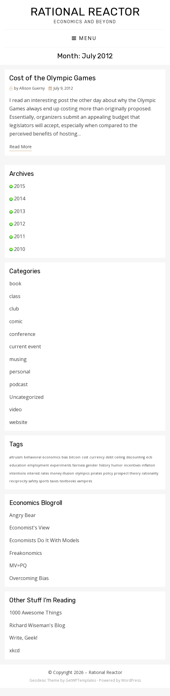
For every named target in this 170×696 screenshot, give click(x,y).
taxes (54, 481)
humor (117, 465)
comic (15, 321)
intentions (17, 473)
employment (38, 465)
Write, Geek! (23, 637)
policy (108, 473)
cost (85, 457)
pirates (96, 473)
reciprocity (18, 481)
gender (92, 465)
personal (19, 371)
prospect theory (127, 473)
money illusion (62, 473)
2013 (19, 211)
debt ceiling (115, 457)
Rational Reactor (85, 11)
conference (22, 334)
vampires (84, 481)
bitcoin (74, 457)
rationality (150, 473)
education (17, 465)
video (15, 409)
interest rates (38, 473)
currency (97, 457)
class (15, 296)
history (104, 465)
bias (65, 457)
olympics (82, 473)
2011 (19, 236)
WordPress (131, 680)
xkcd (14, 650)
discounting (135, 457)
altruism (16, 457)
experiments (60, 465)
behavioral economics (42, 457)
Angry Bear (22, 515)
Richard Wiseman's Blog (37, 625)
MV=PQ (18, 565)
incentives (132, 465)
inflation (148, 465)
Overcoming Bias (29, 578)
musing (18, 359)
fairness (78, 465)
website (18, 422)
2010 (19, 249)
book (15, 283)
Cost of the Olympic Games (52, 78)
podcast (18, 384)
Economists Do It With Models (44, 540)
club (14, 308)
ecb (149, 457)
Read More (20, 146)
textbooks (68, 481)
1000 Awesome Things (35, 612)
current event (25, 346)
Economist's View (29, 527)
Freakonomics (25, 553)
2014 (19, 198)
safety (33, 481)
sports (44, 481)
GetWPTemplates (81, 680)
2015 (19, 186)
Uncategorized (26, 397)
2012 (19, 223)
